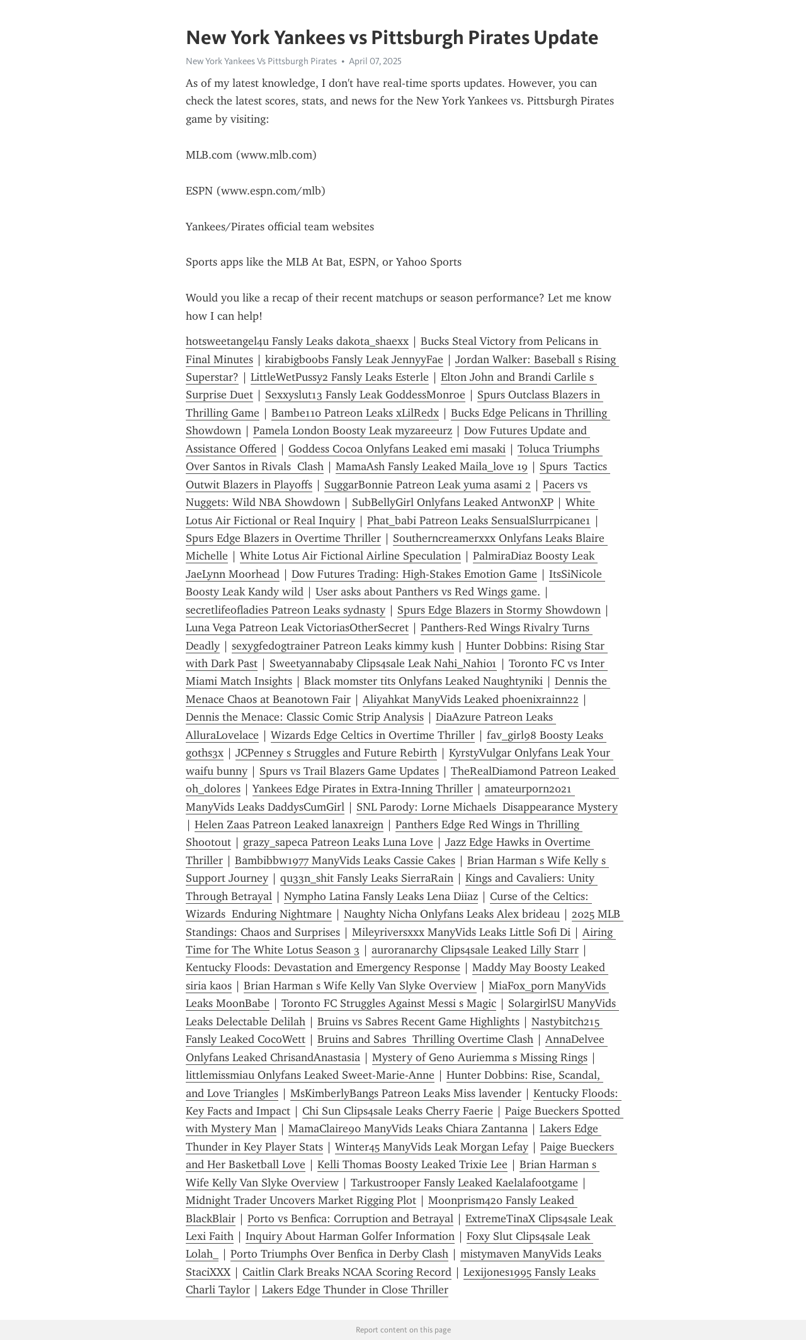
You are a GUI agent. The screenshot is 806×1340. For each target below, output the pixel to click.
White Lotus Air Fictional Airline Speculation (350, 556)
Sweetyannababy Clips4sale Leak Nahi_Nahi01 (383, 663)
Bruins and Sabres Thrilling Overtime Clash (425, 1039)
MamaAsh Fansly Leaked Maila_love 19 (432, 466)
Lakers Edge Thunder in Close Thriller (355, 1290)
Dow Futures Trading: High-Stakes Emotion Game (414, 574)
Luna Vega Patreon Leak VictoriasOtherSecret (297, 627)
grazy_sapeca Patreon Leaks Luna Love (338, 842)
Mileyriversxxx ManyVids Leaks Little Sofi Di (461, 932)
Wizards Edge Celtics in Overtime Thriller (373, 735)
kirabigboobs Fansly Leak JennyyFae (354, 359)
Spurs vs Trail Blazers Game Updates (349, 771)
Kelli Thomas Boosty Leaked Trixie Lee (412, 1164)
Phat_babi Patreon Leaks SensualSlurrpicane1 (479, 520)
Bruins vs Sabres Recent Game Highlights (418, 1021)
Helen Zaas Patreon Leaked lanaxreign (289, 824)
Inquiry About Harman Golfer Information (350, 1236)
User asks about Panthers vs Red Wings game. (427, 592)
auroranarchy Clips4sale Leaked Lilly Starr (475, 950)
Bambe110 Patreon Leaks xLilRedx (355, 413)
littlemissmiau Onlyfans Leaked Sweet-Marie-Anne (310, 1075)
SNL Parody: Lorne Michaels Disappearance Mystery (487, 807)
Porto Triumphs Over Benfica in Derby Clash (339, 1254)
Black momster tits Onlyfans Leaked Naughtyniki (423, 681)
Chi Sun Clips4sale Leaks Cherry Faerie (397, 1111)
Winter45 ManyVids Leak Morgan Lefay (431, 1147)
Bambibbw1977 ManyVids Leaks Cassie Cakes (345, 860)
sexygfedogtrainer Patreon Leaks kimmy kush (343, 646)
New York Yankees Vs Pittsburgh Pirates (261, 61)
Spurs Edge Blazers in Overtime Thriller (283, 538)
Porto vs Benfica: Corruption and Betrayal (350, 1218)
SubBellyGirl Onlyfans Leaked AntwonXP (452, 502)
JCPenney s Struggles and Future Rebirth (336, 753)
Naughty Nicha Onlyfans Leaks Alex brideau (452, 914)
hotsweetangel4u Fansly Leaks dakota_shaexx (297, 341)
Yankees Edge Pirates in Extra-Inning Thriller (363, 789)
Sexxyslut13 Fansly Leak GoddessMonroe (365, 395)
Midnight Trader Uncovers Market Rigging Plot (301, 1200)
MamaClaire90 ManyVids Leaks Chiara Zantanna (408, 1128)
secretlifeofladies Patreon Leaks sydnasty (285, 610)
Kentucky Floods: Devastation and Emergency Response (323, 967)
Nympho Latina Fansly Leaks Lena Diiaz (381, 896)
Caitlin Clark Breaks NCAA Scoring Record (346, 1272)
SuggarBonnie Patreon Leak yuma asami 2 (427, 485)
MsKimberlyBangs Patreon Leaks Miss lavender (405, 1093)
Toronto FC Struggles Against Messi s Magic (388, 1003)
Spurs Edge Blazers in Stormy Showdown (499, 610)
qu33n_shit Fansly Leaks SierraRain (366, 878)
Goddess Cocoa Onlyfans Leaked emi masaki (397, 449)
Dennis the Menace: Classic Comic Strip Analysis (305, 717)
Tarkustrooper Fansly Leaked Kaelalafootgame (464, 1183)
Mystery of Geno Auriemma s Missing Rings (479, 1057)
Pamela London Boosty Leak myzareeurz (352, 430)
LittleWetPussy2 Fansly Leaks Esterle (340, 377)
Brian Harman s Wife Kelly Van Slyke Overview (360, 986)
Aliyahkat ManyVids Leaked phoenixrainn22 (471, 699)
